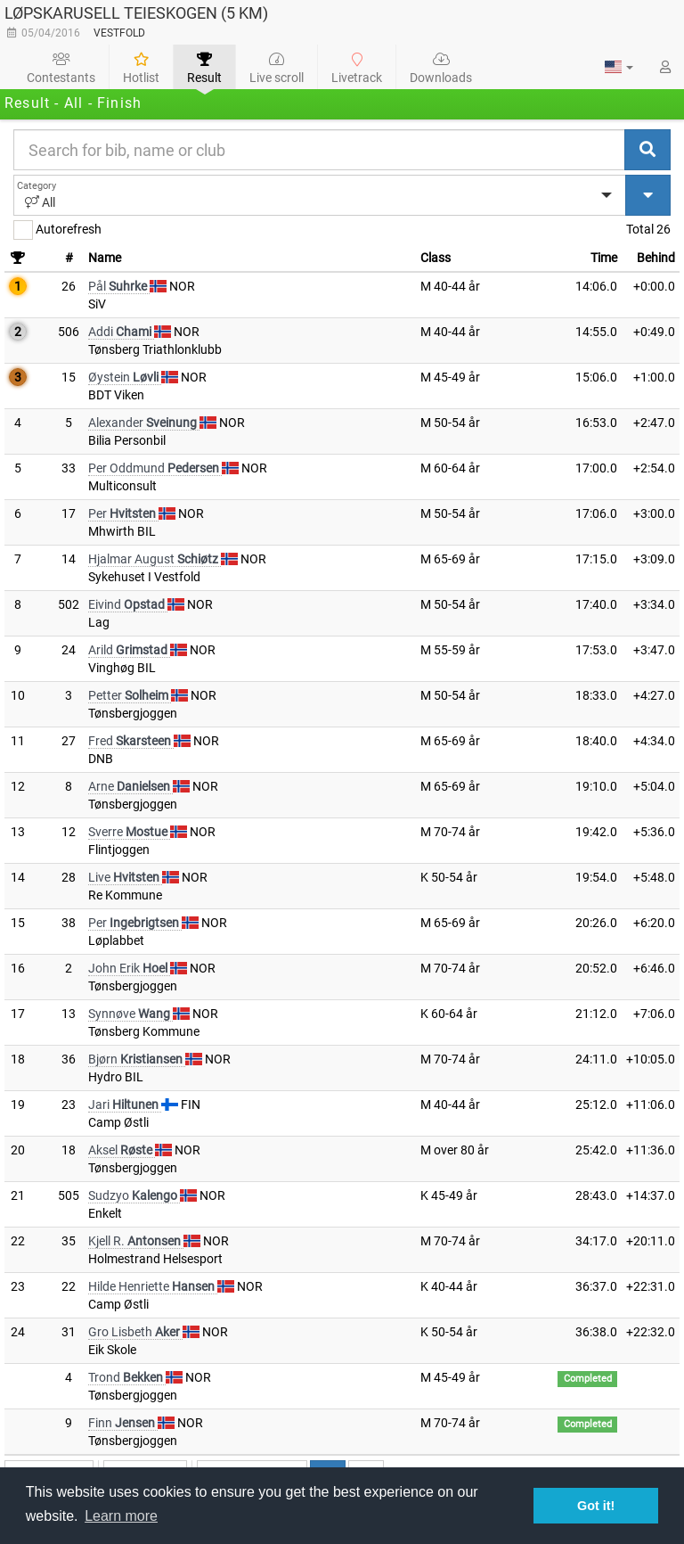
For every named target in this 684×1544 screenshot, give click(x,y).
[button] (619, 67)
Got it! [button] (596, 1506)
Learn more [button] (121, 1515)
